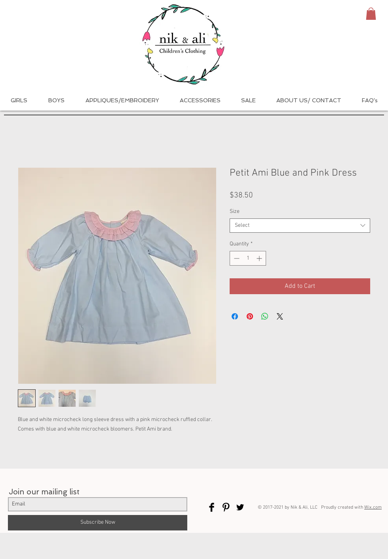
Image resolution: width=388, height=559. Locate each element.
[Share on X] (280, 316)
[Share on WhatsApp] (265, 316)
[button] (371, 14)
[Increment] (260, 258)
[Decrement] (236, 258)
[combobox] (300, 225)
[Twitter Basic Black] (240, 507)
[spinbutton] (248, 258)
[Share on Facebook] (235, 316)
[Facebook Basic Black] (211, 507)
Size (235, 211)
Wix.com (373, 507)
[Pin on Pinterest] (250, 316)
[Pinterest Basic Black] (225, 507)
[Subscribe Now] (97, 522)
